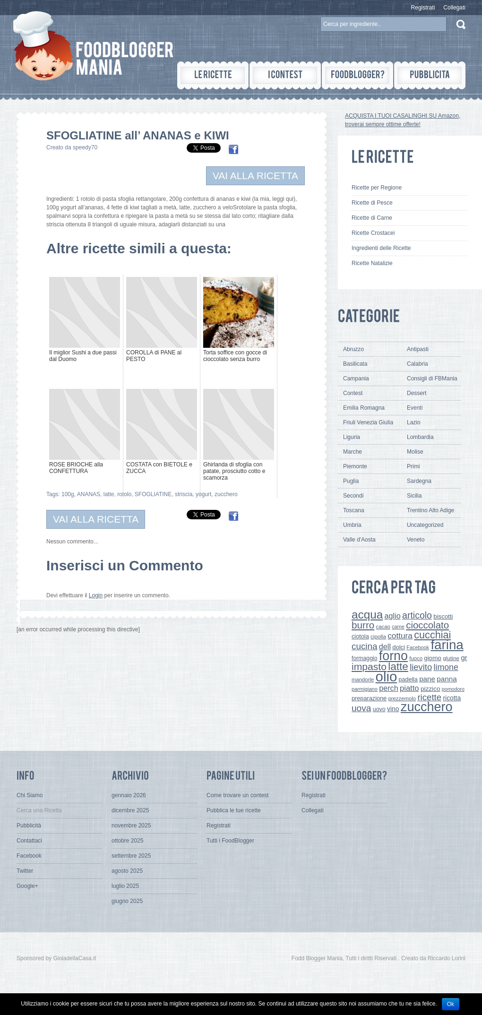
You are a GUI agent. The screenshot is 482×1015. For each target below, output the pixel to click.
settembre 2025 (131, 855)
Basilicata (355, 364)
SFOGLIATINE (153, 494)
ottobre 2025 (127, 840)
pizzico (430, 688)
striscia (183, 494)
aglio (393, 615)
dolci (398, 647)
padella (408, 679)
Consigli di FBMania (432, 378)
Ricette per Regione (377, 187)
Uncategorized (425, 525)
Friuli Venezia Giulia (368, 422)
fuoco (415, 658)
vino (393, 709)
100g (67, 494)
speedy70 (85, 147)
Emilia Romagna (364, 407)
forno (393, 656)
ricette (429, 697)
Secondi (353, 495)
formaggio (364, 658)
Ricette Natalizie (372, 263)
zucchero (226, 494)
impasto (369, 666)
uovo (379, 709)
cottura (400, 635)
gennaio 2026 (129, 795)
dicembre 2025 (130, 810)
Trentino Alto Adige (430, 510)
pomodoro (453, 689)
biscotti (443, 616)
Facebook (417, 647)
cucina (365, 646)
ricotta (452, 698)
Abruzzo (353, 349)
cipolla (378, 636)
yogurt (203, 494)
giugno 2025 (127, 901)
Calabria (417, 364)
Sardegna (419, 481)
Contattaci (29, 840)
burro (363, 624)
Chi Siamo (30, 795)
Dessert (416, 393)
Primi (413, 466)
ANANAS (88, 494)
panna (446, 679)
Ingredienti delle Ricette (381, 248)
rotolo (124, 494)
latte (108, 494)
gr (464, 658)
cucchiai (432, 635)
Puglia (351, 481)
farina (446, 644)
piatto (409, 688)
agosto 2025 (127, 871)
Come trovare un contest (237, 795)
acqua (367, 614)
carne (398, 626)
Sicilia (414, 495)
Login (96, 595)
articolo (417, 615)
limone (446, 667)
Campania (356, 378)
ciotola (360, 636)
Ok (450, 1004)
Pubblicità (29, 825)
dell (385, 646)
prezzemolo (402, 698)
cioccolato (427, 624)
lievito (421, 667)
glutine (451, 658)
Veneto (415, 539)
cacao (383, 626)
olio (386, 676)
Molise (415, 451)
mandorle (363, 679)
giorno (432, 658)
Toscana (353, 510)
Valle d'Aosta (359, 539)
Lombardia (420, 437)
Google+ (27, 886)
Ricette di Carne (372, 218)
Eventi (414, 407)
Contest (352, 393)
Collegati (454, 7)
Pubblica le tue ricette (234, 810)
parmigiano (365, 689)
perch (388, 688)
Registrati (423, 7)
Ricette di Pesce (372, 202)
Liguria (351, 437)
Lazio (414, 422)
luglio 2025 (125, 886)
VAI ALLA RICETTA (255, 175)
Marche (352, 451)
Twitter (25, 871)
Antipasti (418, 349)
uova (361, 708)
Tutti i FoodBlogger (230, 840)
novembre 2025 (131, 825)
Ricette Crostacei (373, 233)
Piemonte (355, 466)
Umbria (352, 525)
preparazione (369, 698)
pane (427, 679)
